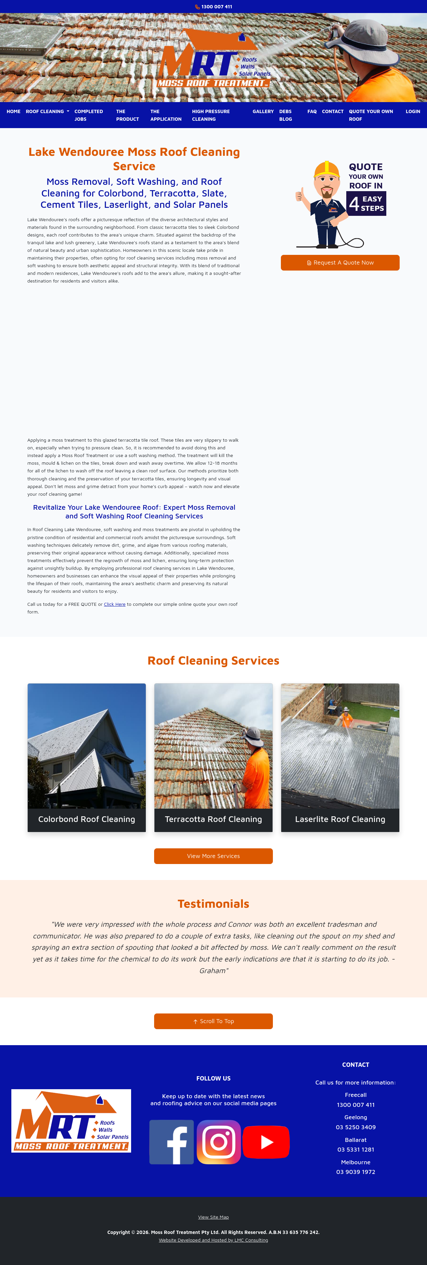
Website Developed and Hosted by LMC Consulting (213, 1240)
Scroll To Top (213, 1020)
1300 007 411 (356, 1104)
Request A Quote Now (340, 262)
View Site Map (213, 1217)
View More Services (213, 855)
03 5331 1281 (355, 1149)
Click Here (115, 604)
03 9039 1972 (355, 1171)
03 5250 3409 (356, 1127)
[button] (47, 111)
